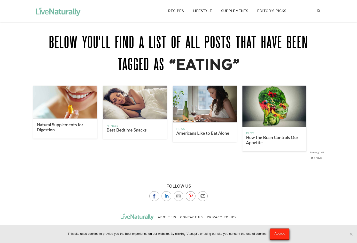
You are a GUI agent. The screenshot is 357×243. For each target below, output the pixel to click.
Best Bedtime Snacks (127, 130)
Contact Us (191, 217)
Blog (250, 133)
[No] (351, 234)
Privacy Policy (222, 217)
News (180, 129)
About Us (167, 217)
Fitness (112, 125)
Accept (279, 233)
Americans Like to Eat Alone (202, 133)
